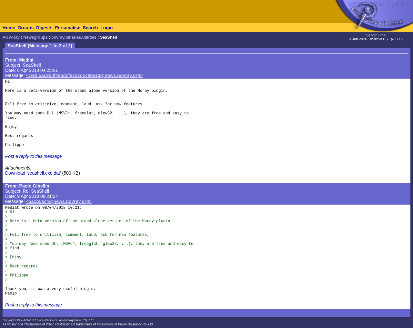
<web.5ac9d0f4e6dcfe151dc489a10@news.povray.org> (84, 75)
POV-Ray (11, 37)
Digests (44, 27)
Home (9, 27)
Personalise (67, 27)
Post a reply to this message (33, 156)
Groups (25, 27)
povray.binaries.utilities (73, 37)
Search (90, 27)
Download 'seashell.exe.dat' (33, 173)
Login (106, 27)
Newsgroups (35, 37)
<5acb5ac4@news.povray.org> (59, 201)
